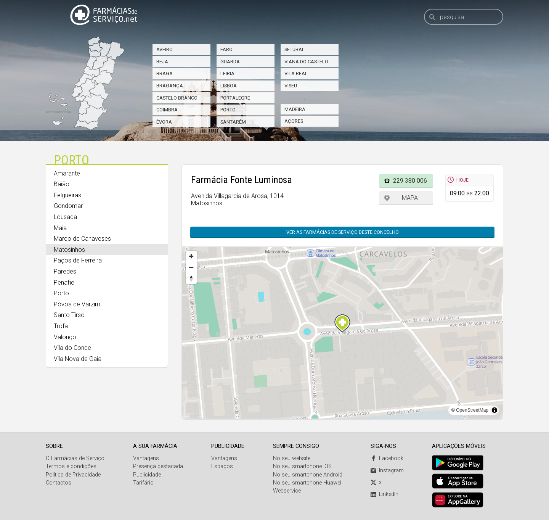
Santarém (233, 122)
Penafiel (64, 282)
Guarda (230, 61)
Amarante (67, 173)
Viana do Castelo (306, 61)
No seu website (291, 458)
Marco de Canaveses (82, 238)
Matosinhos (69, 249)
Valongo (65, 337)
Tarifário (143, 483)
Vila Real (296, 73)
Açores (293, 121)
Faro (226, 49)
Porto (228, 110)
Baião (61, 184)
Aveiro (164, 49)
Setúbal (294, 49)
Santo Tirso (69, 315)
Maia (60, 228)
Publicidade (147, 475)
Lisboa (228, 86)
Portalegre (235, 98)
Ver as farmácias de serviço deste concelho (342, 232)
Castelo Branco (176, 98)
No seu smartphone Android (307, 475)
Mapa (410, 197)
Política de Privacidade (73, 475)
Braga (164, 73)
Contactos (58, 483)
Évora (164, 122)
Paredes (65, 271)
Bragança (169, 86)
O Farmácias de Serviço (75, 458)
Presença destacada (158, 466)
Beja (162, 61)
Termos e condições (71, 466)
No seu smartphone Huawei (307, 483)
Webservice (287, 491)
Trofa (61, 326)
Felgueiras (67, 195)
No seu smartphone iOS (302, 466)
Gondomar (68, 205)
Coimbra (167, 110)
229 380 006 (410, 180)
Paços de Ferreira (78, 260)
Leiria (227, 73)
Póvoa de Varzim (77, 304)
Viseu (290, 86)
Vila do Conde (72, 347)
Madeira (294, 109)
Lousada (65, 217)
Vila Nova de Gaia (77, 358)
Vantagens (146, 458)
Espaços (222, 466)
